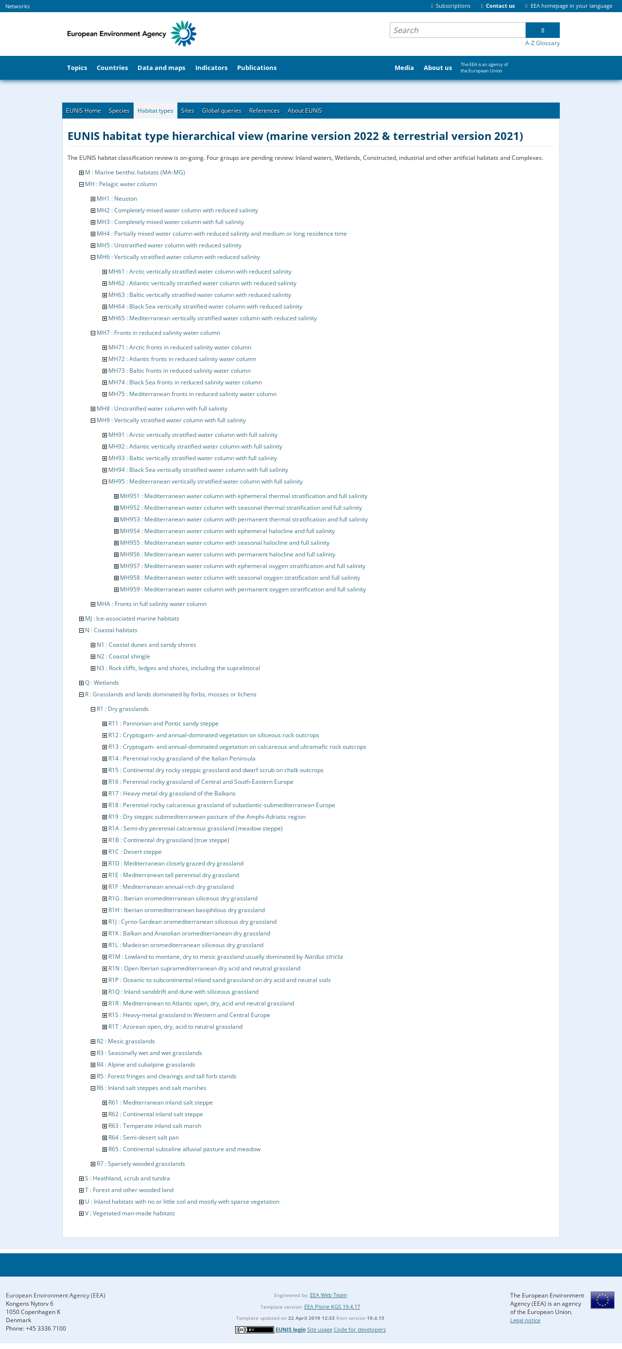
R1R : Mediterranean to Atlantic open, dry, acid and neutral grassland (201, 1003)
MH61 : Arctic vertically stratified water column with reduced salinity (200, 271)
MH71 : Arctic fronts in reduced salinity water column (179, 347)
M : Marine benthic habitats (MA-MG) (135, 172)
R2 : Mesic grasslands (126, 1041)
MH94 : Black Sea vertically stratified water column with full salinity (198, 470)
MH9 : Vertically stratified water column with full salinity (171, 420)
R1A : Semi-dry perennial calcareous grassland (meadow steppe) (195, 828)
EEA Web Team (328, 1294)
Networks (17, 6)
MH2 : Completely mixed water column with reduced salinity (177, 210)
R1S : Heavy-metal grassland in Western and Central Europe (189, 1015)
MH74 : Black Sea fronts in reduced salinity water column (185, 382)
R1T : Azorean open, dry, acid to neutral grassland (175, 1026)
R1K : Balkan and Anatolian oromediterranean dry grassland (189, 933)
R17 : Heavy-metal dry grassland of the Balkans (172, 793)
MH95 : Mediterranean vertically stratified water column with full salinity (205, 481)
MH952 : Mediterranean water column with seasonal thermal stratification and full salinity (241, 507)
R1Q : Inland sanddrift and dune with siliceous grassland (183, 991)
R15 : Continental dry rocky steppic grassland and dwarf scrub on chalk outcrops (216, 770)
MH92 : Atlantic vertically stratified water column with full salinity (195, 446)
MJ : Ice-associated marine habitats (132, 618)
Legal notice (525, 1320)
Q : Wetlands (102, 682)
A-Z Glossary (542, 43)
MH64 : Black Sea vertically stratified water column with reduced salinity (205, 306)
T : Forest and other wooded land (129, 1190)
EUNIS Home (83, 110)
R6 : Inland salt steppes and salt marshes (152, 1088)
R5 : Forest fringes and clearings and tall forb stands (167, 1076)
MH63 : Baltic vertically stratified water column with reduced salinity (199, 295)
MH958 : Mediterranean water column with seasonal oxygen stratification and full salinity (240, 577)
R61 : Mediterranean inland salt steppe (160, 1102)
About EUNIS (305, 110)
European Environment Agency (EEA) (55, 1295)
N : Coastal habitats (111, 630)
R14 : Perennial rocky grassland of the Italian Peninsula (182, 758)
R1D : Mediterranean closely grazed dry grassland (175, 863)
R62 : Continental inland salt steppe (155, 1114)
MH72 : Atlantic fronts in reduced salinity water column (182, 359)
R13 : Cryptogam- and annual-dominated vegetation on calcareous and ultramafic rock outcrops (237, 747)
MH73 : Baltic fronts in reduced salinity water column (179, 370)
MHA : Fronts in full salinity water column (152, 604)
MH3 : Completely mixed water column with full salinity (170, 222)
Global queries (222, 110)
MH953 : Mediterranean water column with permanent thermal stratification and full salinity (244, 519)
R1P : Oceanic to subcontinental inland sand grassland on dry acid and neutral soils (219, 980)
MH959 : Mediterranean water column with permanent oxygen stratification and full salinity (243, 589)
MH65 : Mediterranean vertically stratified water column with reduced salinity (212, 318)
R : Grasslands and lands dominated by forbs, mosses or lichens (171, 694)
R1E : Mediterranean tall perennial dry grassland (173, 875)
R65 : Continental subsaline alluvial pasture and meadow (184, 1149)
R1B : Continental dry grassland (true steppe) (168, 840)
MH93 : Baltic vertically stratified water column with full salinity (192, 458)
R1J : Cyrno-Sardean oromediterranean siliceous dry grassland (192, 921)
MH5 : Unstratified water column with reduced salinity (169, 245)
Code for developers (360, 1329)
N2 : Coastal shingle (123, 656)
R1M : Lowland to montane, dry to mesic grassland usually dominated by (225, 956)
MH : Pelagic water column (121, 184)
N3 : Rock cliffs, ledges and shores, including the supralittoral (178, 668)
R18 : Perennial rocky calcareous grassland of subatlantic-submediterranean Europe (221, 805)
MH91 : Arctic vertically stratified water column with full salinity (192, 435)
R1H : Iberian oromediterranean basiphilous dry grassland (186, 910)
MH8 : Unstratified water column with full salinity (162, 408)
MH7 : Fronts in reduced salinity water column (158, 333)
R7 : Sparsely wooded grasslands (141, 1163)
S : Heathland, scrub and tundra (127, 1178)
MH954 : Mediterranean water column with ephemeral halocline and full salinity (227, 531)
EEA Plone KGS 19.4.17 (332, 1306)
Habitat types (155, 110)
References (264, 110)
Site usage (319, 1329)
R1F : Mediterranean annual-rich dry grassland (171, 886)
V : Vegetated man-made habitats (130, 1213)
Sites (187, 110)
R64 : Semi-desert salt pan (143, 1137)
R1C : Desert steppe (135, 851)
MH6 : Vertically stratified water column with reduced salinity (178, 257)
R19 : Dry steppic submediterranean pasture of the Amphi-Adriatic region (207, 817)
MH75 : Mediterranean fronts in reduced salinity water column (192, 394)
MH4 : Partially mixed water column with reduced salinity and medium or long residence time (222, 233)
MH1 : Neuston (117, 198)
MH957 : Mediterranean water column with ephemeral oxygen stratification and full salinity (242, 566)
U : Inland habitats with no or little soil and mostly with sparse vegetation (182, 1201)
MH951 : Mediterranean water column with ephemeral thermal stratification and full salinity (243, 496)
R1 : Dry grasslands (123, 709)
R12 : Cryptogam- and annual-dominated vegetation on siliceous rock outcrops (213, 735)
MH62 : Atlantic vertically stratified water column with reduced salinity (202, 283)
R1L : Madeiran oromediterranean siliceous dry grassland (185, 945)
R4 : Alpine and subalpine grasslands (146, 1064)
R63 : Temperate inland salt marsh (154, 1126)
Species (119, 110)
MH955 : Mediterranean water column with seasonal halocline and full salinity (224, 542)
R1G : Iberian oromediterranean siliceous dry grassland (183, 898)
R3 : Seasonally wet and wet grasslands (149, 1053)
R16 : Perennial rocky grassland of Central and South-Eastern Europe (201, 782)
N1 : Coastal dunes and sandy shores (146, 644)
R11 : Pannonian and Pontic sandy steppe (163, 723)
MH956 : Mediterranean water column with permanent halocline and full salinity (227, 554)
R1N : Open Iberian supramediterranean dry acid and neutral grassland (204, 968)
